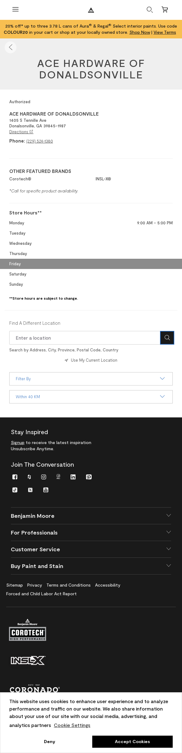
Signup (17, 442)
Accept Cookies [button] (132, 741)
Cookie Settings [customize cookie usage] (72, 725)
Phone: (17, 140)
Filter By (91, 378)
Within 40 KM (91, 396)
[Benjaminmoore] (91, 10)
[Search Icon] (167, 338)
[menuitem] (15, 476)
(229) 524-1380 (39, 141)
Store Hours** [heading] (25, 212)
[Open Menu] (15, 10)
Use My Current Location (90, 360)
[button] (10, 47)
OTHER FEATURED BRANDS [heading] (40, 171)
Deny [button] (49, 741)
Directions (21, 131)
